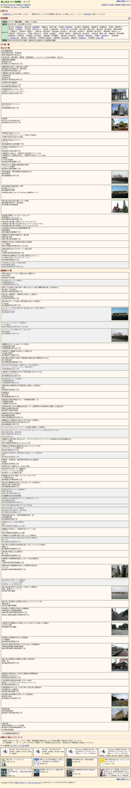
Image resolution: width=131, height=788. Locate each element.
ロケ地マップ (16, 7)
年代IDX (4, 5)
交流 (128, 5)
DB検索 (117, 5)
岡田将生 (89, 36)
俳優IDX (19, 5)
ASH (29, 782)
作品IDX (12, 5)
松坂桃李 (18, 27)
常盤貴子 (82, 38)
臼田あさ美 (14, 38)
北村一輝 (99, 38)
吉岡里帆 (36, 27)
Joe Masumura (36, 782)
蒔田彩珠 (68, 27)
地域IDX (27, 5)
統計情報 (25, 7)
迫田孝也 (104, 36)
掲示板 (87, 14)
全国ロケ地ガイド (20, 782)
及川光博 (65, 38)
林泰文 (48, 38)
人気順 (110, 5)
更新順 (104, 5)
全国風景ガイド (8, 14)
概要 (123, 5)
